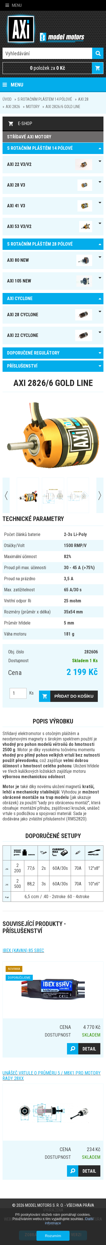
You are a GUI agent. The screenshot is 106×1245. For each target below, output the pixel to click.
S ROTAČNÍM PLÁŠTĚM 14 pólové (45, 99)
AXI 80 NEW (49, 260)
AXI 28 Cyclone (49, 314)
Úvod (7, 99)
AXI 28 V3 (49, 185)
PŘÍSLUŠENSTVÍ (22, 366)
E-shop (25, 123)
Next (99, 495)
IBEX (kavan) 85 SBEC (23, 950)
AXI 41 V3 (49, 206)
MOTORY (33, 106)
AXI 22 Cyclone (49, 335)
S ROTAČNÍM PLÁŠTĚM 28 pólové (40, 244)
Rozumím (53, 1236)
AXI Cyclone (20, 298)
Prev (6, 495)
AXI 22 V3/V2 (49, 164)
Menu (13, 5)
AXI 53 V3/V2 (49, 226)
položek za (47, 68)
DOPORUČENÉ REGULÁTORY (33, 353)
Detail (89, 1049)
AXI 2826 (13, 106)
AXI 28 (83, 99)
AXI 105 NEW (49, 281)
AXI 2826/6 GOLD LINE (63, 106)
